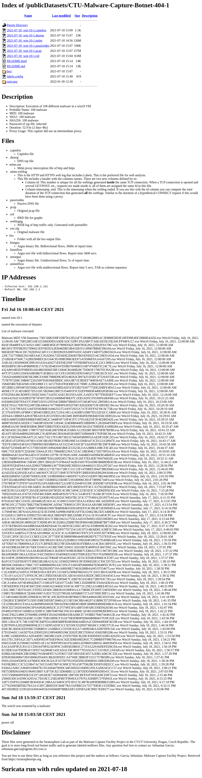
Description (89, 15)
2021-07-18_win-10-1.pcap (24, 50)
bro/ (9, 71)
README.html (17, 61)
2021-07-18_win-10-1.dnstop (25, 35)
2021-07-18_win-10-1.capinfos (26, 30)
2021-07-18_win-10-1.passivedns (28, 45)
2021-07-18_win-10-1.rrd (23, 56)
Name (28, 15)
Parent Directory (17, 25)
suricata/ (12, 81)
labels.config (15, 76)
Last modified (61, 15)
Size (77, 15)
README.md (16, 66)
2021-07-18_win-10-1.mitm (24, 40)
